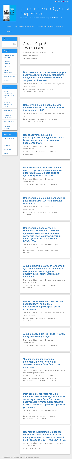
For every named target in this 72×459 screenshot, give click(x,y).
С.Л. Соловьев (30, 119)
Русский (66, 1)
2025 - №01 (38, 84)
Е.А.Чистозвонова (38, 378)
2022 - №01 (38, 207)
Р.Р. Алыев (29, 449)
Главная (8, 26)
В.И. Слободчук (39, 91)
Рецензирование (9, 76)
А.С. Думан (26, 252)
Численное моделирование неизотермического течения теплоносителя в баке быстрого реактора (41, 363)
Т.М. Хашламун (31, 250)
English (58, 1)
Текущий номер (9, 139)
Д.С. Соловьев (38, 121)
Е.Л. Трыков (41, 285)
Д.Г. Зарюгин (30, 89)
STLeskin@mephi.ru (31, 59)
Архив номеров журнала (45, 26)
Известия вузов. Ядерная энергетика (44, 11)
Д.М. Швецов (30, 285)
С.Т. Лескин (41, 89)
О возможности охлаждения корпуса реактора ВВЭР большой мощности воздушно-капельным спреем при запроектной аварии (44, 76)
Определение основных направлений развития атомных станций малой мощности (44, 201)
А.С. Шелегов (52, 152)
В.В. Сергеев (27, 91)
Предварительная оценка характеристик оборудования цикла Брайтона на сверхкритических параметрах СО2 (44, 138)
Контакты (9, 31)
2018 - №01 (38, 280)
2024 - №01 (38, 114)
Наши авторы (8, 149)
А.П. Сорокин (51, 378)
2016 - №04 (38, 340)
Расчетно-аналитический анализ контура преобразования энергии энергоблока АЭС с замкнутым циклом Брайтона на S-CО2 (42, 171)
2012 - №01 (38, 443)
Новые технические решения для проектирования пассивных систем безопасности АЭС (43, 108)
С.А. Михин (50, 89)
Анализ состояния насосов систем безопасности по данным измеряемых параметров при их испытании (43, 305)
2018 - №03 (38, 245)
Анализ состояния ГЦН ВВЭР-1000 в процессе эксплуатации (44, 335)
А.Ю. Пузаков (27, 288)
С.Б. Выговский (43, 250)
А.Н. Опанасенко (28, 380)
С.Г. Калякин (53, 119)
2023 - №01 (38, 146)
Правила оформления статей (24, 26)
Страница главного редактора (7, 63)
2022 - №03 (38, 179)
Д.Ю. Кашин (27, 320)
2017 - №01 (38, 313)
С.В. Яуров (26, 378)
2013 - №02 (38, 411)
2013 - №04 (38, 370)
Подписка (59, 26)
